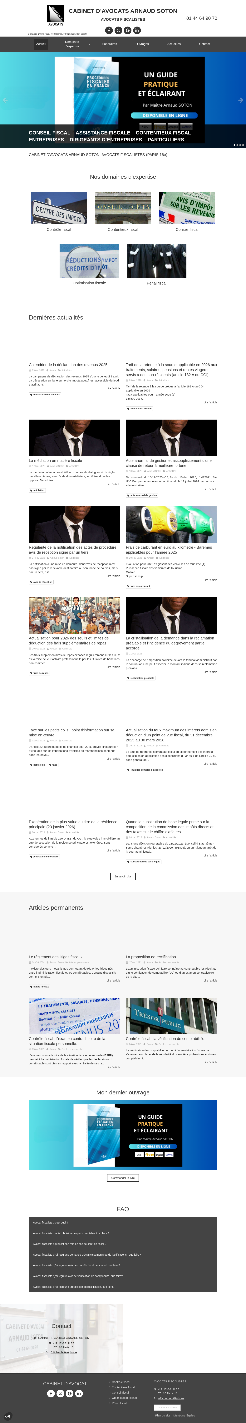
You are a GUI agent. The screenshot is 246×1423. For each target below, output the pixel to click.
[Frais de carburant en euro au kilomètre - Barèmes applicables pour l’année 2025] (171, 524)
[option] (123, 100)
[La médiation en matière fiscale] (74, 438)
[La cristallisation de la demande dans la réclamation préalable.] (171, 615)
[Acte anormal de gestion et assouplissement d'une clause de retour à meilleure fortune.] (171, 438)
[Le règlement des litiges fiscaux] (74, 934)
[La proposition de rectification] (171, 934)
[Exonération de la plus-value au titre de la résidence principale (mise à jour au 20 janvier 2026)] (74, 799)
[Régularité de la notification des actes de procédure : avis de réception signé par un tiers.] (74, 524)
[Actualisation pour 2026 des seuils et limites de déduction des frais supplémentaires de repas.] (74, 615)
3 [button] (240, 145)
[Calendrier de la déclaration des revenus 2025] (74, 342)
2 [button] (237, 145)
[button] (8, 1416)
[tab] (123, 1222)
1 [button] (234, 145)
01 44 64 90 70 (201, 18)
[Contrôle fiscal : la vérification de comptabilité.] (171, 1016)
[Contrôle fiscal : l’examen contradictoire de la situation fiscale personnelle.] (74, 1016)
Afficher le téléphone (64, 1352)
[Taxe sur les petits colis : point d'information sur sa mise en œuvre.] (74, 707)
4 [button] (243, 145)
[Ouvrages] (123, 100)
